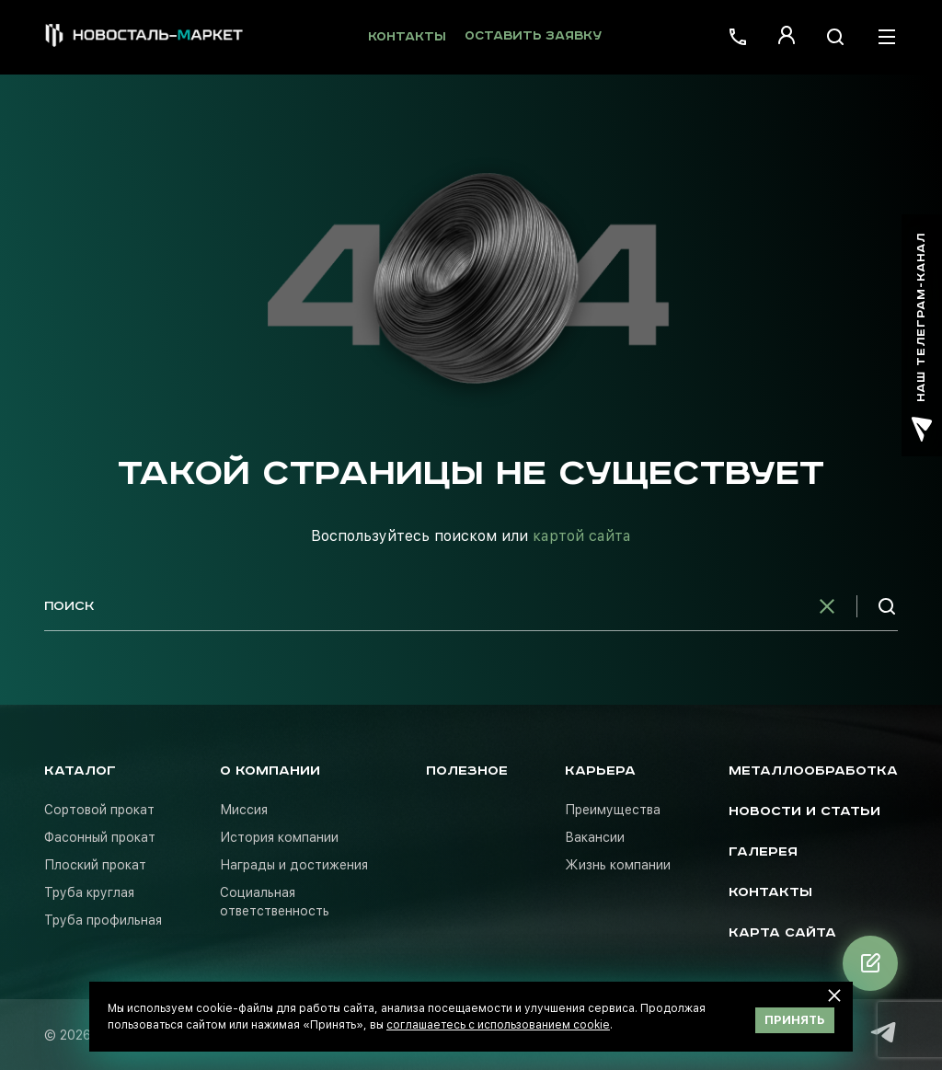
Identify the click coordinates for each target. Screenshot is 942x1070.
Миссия (244, 809)
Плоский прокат (95, 864)
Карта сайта (782, 933)
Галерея (763, 852)
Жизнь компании (618, 864)
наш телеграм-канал (922, 337)
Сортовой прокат (99, 809)
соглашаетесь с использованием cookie (498, 1024)
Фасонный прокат (99, 837)
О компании (270, 771)
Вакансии (595, 837)
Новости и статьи (804, 811)
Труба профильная (103, 920)
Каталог (80, 771)
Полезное (467, 771)
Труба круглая (89, 892)
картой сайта (582, 536)
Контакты (407, 37)
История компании (279, 837)
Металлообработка (813, 771)
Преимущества (613, 809)
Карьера (600, 771)
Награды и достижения (294, 864)
